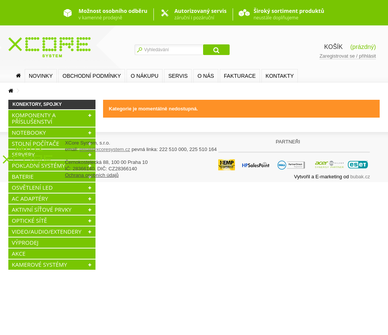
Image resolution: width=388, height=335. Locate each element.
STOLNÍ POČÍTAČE (35, 143)
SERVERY (23, 154)
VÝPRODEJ (25, 242)
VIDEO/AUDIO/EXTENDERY (46, 231)
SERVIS (178, 76)
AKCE (18, 253)
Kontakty (280, 76)
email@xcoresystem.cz (105, 302)
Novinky (41, 76)
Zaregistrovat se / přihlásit (347, 56)
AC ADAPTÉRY (30, 198)
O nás (205, 76)
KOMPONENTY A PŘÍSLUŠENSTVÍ (34, 118)
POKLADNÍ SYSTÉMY (38, 165)
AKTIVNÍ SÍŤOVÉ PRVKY (42, 209)
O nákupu (144, 76)
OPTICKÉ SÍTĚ (29, 220)
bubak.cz (360, 329)
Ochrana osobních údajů (92, 328)
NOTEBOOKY (29, 132)
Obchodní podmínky (92, 76)
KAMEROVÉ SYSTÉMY (39, 264)
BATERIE (23, 176)
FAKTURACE (240, 76)
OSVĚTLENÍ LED (32, 187)
